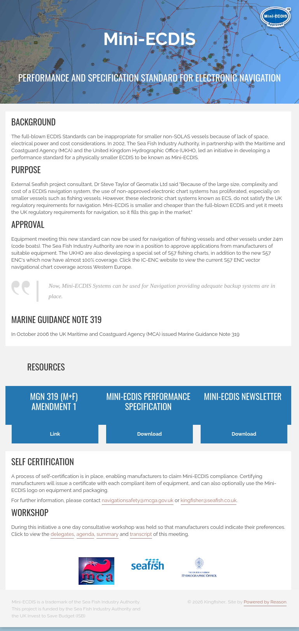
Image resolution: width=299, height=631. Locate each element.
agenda (85, 534)
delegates (62, 534)
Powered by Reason (265, 602)
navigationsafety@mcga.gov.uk (137, 500)
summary (107, 534)
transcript (141, 534)
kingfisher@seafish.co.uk (209, 500)
